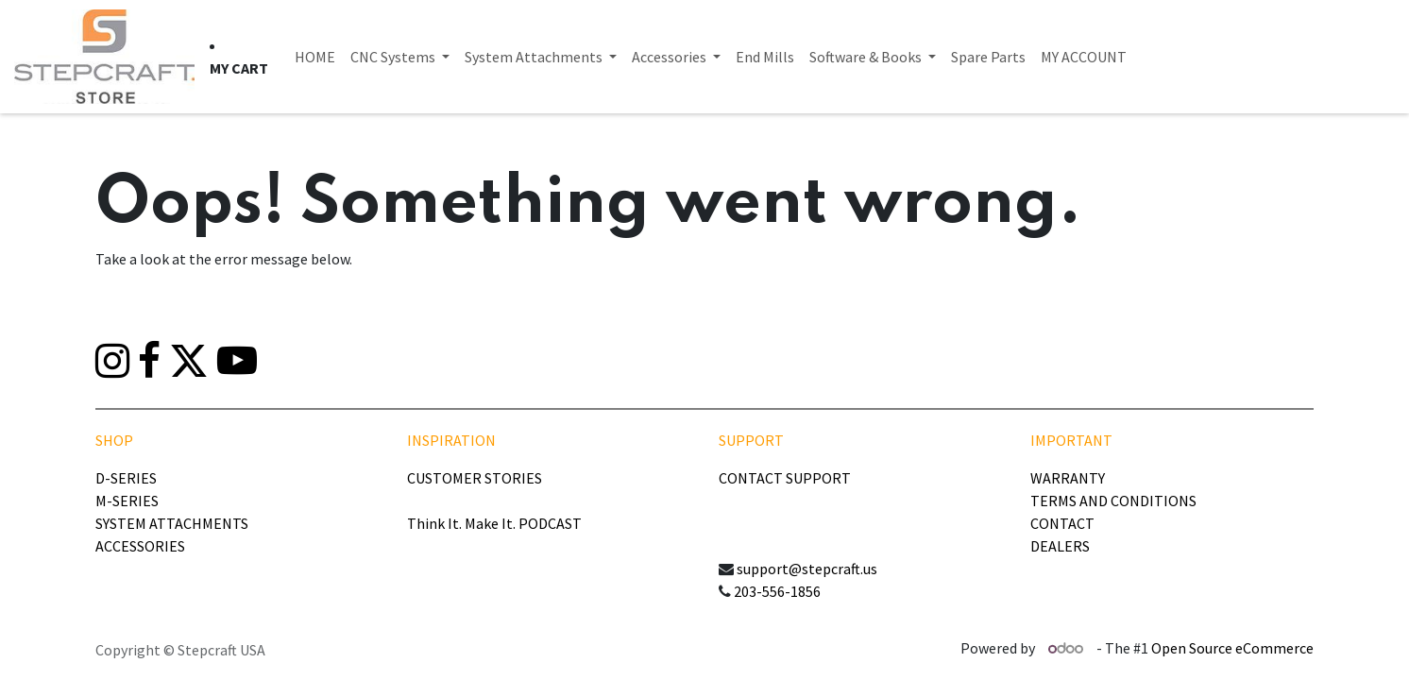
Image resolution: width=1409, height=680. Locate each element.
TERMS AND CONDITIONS (1113, 500)
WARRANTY (1067, 477)
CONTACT (1062, 523)
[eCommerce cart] (239, 68)
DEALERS (1060, 545)
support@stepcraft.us (807, 568)
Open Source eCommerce (1232, 647)
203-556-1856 (777, 591)
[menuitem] (315, 57)
